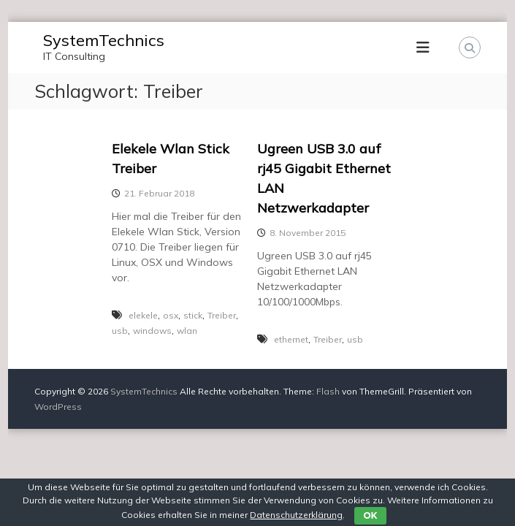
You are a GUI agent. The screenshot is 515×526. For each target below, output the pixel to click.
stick (192, 315)
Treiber (221, 315)
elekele (143, 315)
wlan (187, 330)
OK (370, 515)
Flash (328, 391)
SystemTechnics (103, 40)
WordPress (58, 406)
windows (152, 330)
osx (170, 315)
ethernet (291, 339)
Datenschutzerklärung (296, 514)
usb (120, 330)
